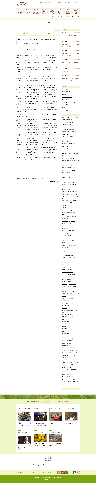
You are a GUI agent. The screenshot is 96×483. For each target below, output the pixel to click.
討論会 (63, 134)
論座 (63, 172)
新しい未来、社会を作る (67, 281)
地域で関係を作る (65, 207)
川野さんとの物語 (65, 374)
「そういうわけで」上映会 (67, 122)
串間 (63, 117)
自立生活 (75, 182)
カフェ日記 (64, 99)
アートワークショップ (66, 338)
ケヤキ (68, 367)
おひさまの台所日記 (67, 97)
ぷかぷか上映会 (65, 221)
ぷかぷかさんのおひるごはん (69, 89)
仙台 (63, 119)
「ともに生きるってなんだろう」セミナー (70, 196)
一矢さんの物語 (65, 233)
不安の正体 (74, 191)
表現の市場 (64, 343)
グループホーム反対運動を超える (69, 194)
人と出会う (74, 264)
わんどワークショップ (66, 335)
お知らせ (41, 2)
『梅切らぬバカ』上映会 (67, 165)
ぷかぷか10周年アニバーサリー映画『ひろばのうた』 (70, 250)
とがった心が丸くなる (66, 223)
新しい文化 (64, 303)
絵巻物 (76, 345)
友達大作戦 (73, 221)
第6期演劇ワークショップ (67, 321)
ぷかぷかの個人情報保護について (45, 472)
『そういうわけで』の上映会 (72, 117)
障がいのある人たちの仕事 (67, 230)
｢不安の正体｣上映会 (66, 191)
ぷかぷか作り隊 (73, 225)
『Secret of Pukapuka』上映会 (68, 148)
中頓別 (73, 131)
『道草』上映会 (72, 260)
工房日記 (64, 94)
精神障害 (64, 151)
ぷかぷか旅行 (64, 155)
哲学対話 (75, 362)
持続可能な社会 (72, 284)
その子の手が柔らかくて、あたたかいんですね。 (71, 16)
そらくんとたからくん (66, 146)
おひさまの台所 (36, 10)
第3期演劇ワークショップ (67, 328)
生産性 (70, 303)
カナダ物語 (70, 316)
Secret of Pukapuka (73, 218)
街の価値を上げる (65, 247)
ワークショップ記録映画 (67, 340)
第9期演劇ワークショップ (67, 138)
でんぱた (68, 9)
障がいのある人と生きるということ (39, 178)
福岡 (63, 242)
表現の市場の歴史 (65, 131)
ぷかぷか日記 (48, 2)
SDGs (73, 170)
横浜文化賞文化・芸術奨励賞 (68, 143)
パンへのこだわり (65, 383)
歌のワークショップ (66, 186)
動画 (71, 345)
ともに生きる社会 (65, 216)
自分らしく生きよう (66, 264)
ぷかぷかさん (70, 257)
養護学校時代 (72, 347)
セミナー (64, 296)
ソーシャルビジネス (66, 371)
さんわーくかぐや (65, 179)
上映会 (71, 267)
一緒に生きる (64, 267)
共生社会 (70, 300)
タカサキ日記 (56, 30)
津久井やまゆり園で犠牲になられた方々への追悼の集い (29, 43)
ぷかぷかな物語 (65, 262)
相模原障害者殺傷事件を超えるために (23, 178)
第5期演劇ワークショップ (67, 323)
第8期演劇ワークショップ (67, 305)
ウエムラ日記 (64, 225)
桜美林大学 (64, 218)
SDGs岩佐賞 (74, 160)
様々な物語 (64, 355)
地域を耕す (73, 200)
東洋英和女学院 (65, 345)
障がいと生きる (69, 172)
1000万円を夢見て (65, 170)
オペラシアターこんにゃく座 (68, 177)
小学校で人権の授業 (66, 279)
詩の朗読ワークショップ (73, 151)
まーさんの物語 (65, 376)
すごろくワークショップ (67, 189)
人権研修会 (64, 284)
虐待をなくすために (66, 160)
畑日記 (63, 107)
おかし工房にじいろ (44, 10)
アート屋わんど (60, 10)
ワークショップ (65, 379)
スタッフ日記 (65, 104)
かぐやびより (75, 153)
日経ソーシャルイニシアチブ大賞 (69, 364)
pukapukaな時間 (65, 255)
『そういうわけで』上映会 (67, 129)
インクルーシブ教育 (66, 153)
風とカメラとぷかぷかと (67, 269)
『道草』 (64, 257)
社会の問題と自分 (65, 205)
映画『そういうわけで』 (67, 124)
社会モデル (64, 260)
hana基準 (72, 237)
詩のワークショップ (66, 184)
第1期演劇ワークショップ (67, 333)
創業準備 (64, 316)
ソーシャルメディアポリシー (30, 472)
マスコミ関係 (64, 308)
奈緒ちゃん (64, 141)
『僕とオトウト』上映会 (67, 136)
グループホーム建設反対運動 (68, 274)
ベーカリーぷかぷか (28, 10)
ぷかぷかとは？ (20, 9)
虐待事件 (64, 174)
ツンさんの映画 (65, 369)
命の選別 (64, 300)
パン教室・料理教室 (66, 362)
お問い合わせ (67, 2)
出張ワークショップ (73, 343)
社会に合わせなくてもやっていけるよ (69, 293)
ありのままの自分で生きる (67, 272)
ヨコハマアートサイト (66, 381)
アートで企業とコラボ (66, 350)
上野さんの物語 (65, 200)
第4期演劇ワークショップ (67, 326)
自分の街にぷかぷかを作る (67, 298)
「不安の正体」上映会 (66, 182)
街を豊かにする (72, 245)
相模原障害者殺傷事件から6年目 (68, 167)
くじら (63, 367)
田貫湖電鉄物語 (74, 379)
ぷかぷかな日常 (65, 359)
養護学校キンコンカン (66, 210)
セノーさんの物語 (65, 286)
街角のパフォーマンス (66, 288)
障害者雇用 (64, 347)
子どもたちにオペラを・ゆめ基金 (69, 352)
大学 (75, 350)
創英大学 (64, 228)
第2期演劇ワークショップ (67, 331)
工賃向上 (70, 141)
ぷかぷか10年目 (65, 276)
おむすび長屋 (64, 126)
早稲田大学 (74, 216)
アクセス (54, 2)
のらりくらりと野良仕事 (68, 102)
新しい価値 (73, 255)
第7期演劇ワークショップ (67, 319)
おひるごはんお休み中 (52, 10)
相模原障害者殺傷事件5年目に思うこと (70, 212)
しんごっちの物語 (73, 355)
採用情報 (60, 2)
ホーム (53, 16)
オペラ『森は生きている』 (67, 158)
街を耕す (73, 286)
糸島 (68, 134)
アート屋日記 (65, 91)
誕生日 (73, 184)
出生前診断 (64, 245)
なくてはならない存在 (66, 202)
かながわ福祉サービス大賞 (67, 291)
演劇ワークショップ (66, 163)
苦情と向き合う (65, 240)
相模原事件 (68, 119)
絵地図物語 (73, 369)
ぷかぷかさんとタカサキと (76, 10)
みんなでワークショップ (67, 235)
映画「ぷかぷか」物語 (66, 357)
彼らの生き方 (64, 237)
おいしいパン (69, 242)
